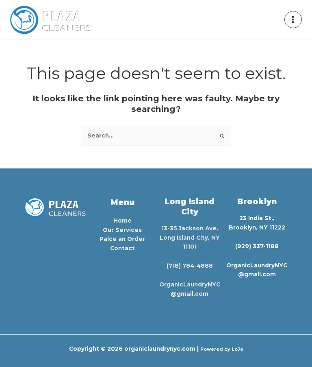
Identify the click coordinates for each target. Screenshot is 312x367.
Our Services (122, 230)
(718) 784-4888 (190, 265)
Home (122, 220)
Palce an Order (122, 239)
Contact (122, 248)
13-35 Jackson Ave (189, 228)
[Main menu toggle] (293, 19)
